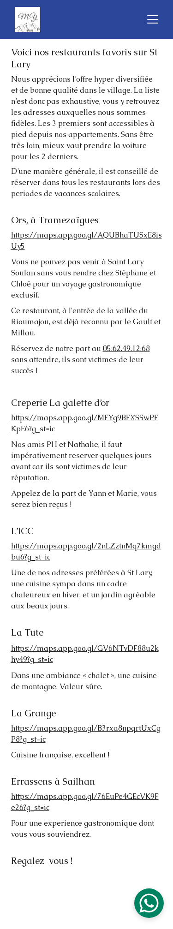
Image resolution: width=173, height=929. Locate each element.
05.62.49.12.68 (126, 349)
